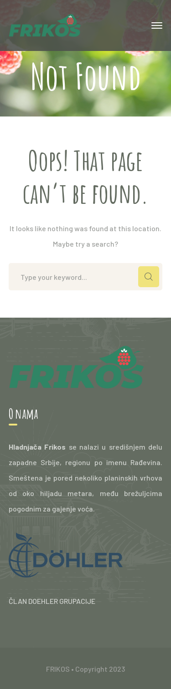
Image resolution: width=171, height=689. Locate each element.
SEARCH (148, 276)
